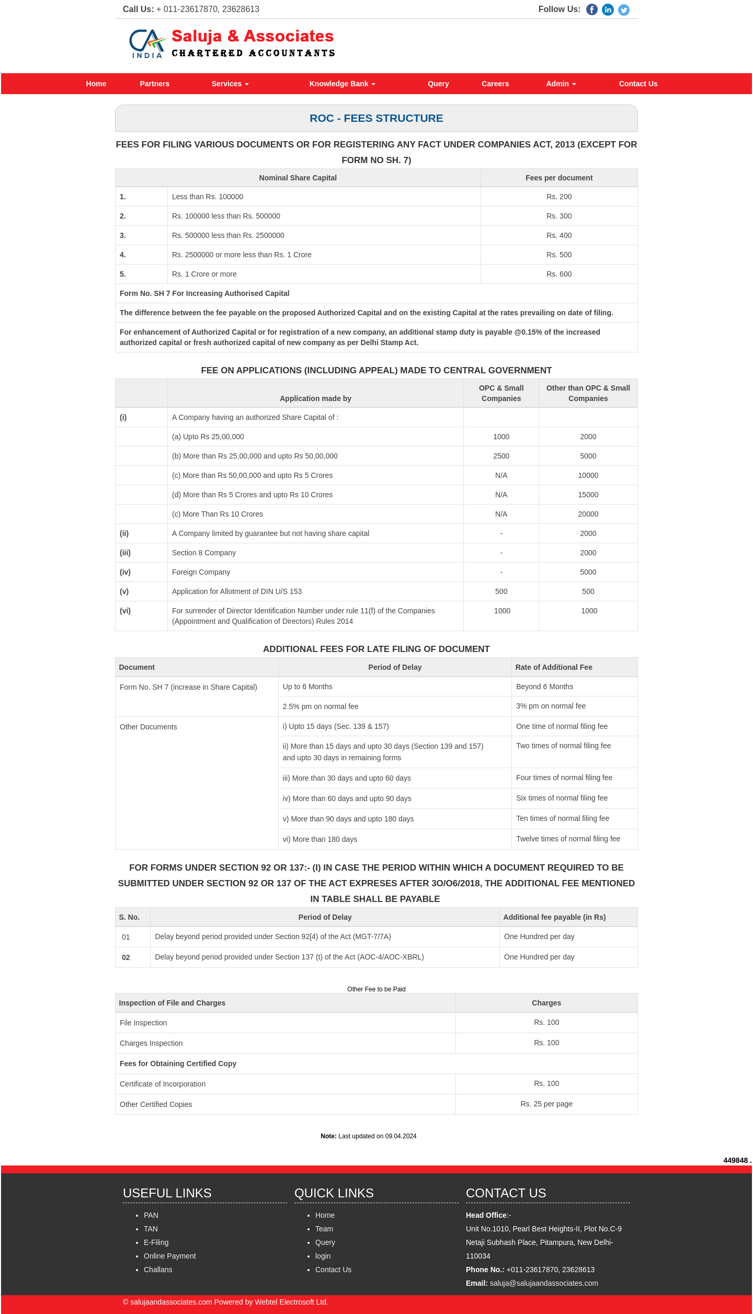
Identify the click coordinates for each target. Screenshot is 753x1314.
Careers (495, 83)
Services (230, 83)
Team (324, 1229)
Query (438, 83)
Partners (155, 83)
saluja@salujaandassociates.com (544, 1283)
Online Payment (170, 1256)
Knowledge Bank (343, 83)
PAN (151, 1215)
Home (96, 83)
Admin (561, 83)
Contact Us (638, 83)
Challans (158, 1269)
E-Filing (156, 1242)
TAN (151, 1229)
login (323, 1256)
